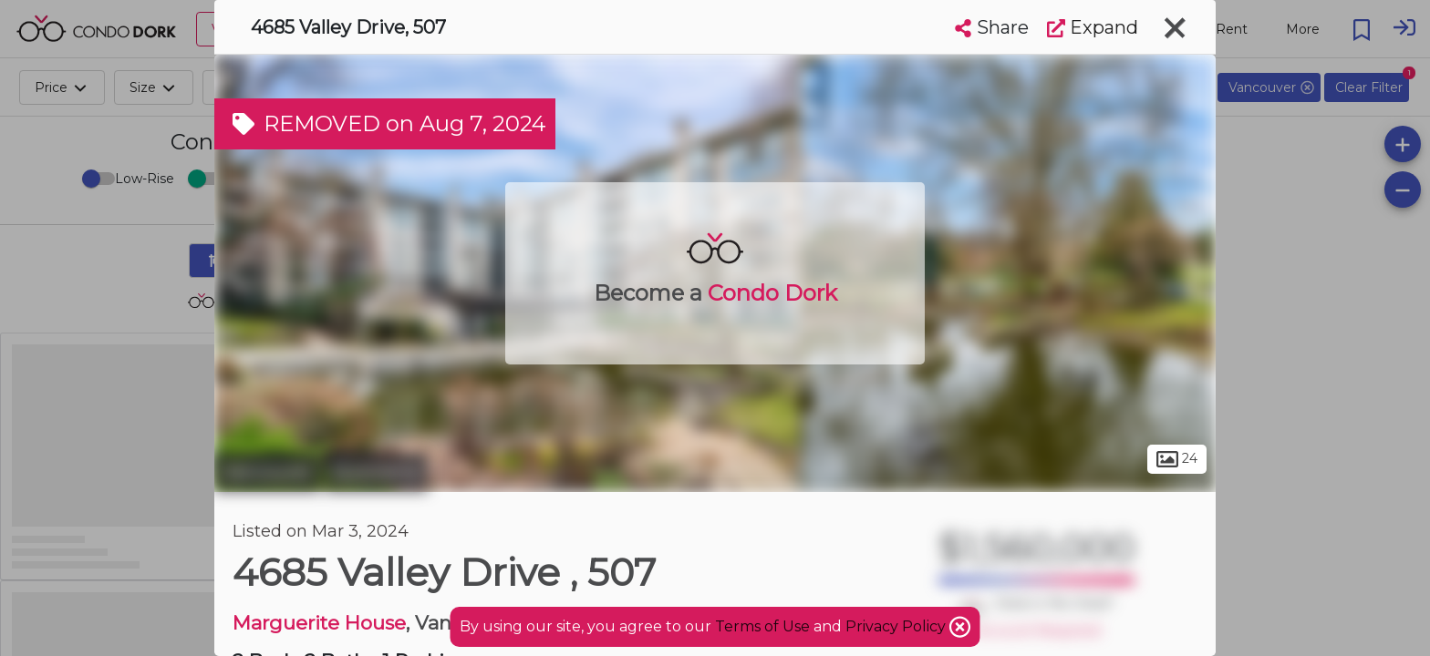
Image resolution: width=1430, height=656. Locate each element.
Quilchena (376, 472)
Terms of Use (762, 626)
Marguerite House (319, 622)
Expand (1092, 27)
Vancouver (267, 472)
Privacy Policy (897, 626)
